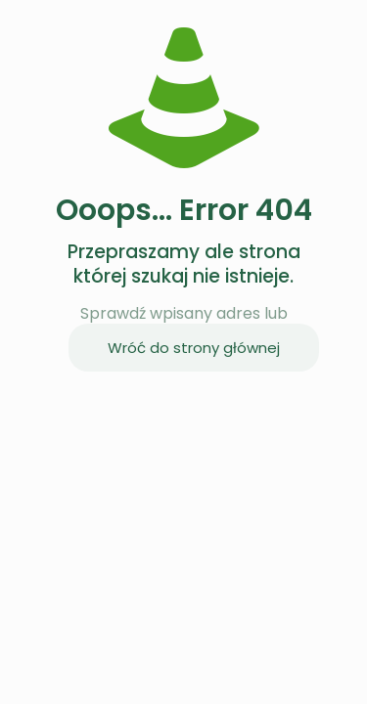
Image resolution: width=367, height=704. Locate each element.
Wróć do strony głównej (194, 347)
